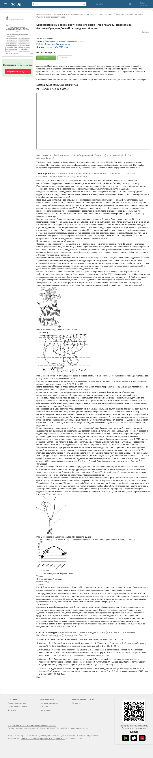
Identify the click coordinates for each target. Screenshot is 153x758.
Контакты (12, 710)
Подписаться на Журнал (17, 72)
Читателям (45, 710)
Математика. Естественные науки (69, 14)
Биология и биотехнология (57, 44)
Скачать (65, 58)
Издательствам (47, 699)
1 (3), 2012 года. (61, 47)
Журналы (76, 703)
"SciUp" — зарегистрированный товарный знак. (43, 738)
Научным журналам (49, 703)
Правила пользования (18, 706)
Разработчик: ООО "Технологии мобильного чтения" (32, 725)
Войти (142, 3)
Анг (147, 32)
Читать (46, 58)
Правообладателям (17, 703)
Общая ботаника (106, 14)
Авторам (44, 706)
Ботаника (91, 14)
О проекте (12, 699)
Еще (38, 677)
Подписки (99, 4)
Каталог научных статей (83, 699)
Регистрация (145, 5)
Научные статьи (43, 14)
